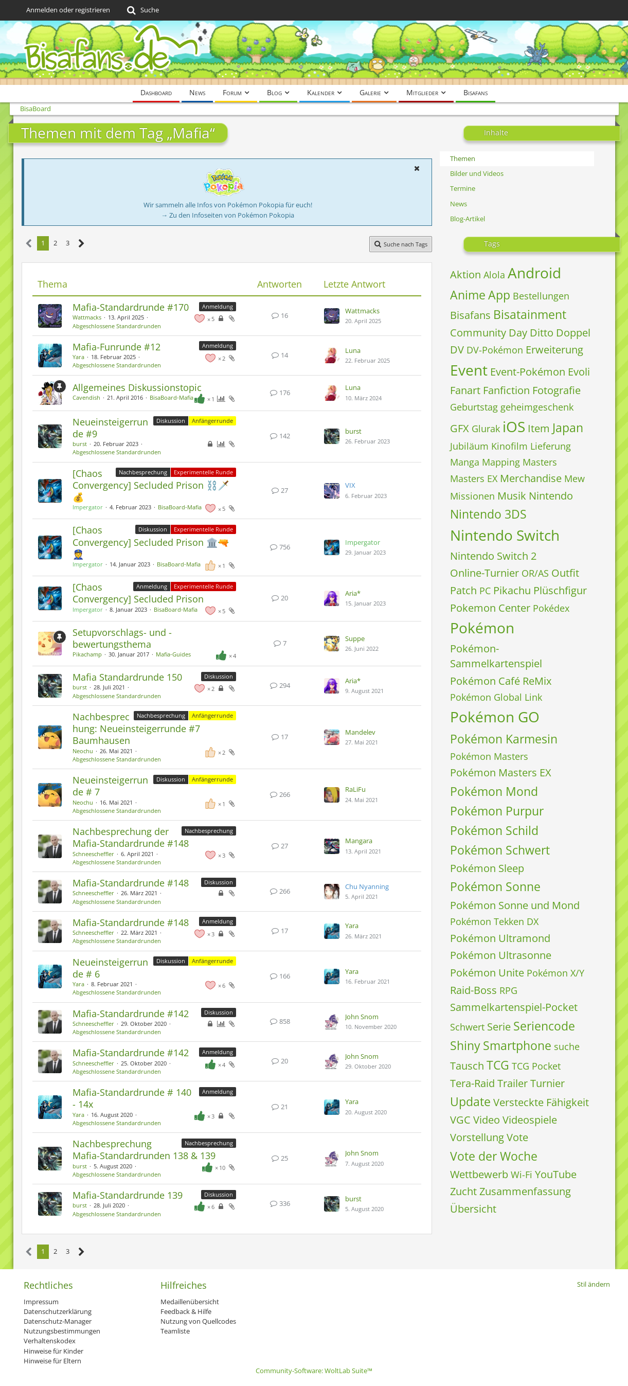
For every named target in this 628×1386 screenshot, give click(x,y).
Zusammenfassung (525, 1191)
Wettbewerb (479, 1174)
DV (457, 350)
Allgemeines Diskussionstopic (137, 387)
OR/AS (535, 573)
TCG (498, 1065)
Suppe (355, 638)
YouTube (556, 1174)
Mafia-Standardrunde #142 (131, 1013)
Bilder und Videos (477, 173)
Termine (462, 188)
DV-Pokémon (494, 350)
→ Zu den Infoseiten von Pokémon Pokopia (227, 215)
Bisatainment (529, 314)
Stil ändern (593, 1284)
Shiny (465, 1045)
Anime (468, 295)
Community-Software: (314, 1370)
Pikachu (512, 590)
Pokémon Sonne (495, 886)
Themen (462, 158)
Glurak (486, 428)
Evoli (579, 372)
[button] (417, 168)
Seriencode (544, 1026)
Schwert (467, 1027)
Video (486, 1120)
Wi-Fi (521, 1174)
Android (534, 272)
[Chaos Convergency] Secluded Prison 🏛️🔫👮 (151, 542)
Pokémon (482, 627)
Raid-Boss (473, 990)
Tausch (467, 1066)
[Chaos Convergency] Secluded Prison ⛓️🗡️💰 (151, 485)
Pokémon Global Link (496, 697)
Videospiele (530, 1120)
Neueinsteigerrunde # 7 (110, 786)
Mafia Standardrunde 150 (127, 677)
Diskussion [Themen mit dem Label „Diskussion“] (170, 420)
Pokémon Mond (494, 791)
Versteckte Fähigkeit (541, 1102)
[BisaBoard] (314, 53)
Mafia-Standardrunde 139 (128, 1195)
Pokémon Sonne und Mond (515, 905)
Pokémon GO (495, 716)
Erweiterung (554, 350)
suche (567, 1046)
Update (470, 1101)
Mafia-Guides (173, 654)
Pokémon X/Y (555, 973)
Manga (464, 462)
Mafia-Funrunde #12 (116, 347)
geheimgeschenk (536, 407)
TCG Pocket (536, 1066)
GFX (459, 428)
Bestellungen (541, 296)
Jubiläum (469, 446)
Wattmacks (87, 317)
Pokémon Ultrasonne (500, 955)
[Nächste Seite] (81, 243)
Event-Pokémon (527, 372)
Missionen (472, 496)
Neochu (83, 751)
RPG (508, 990)
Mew (574, 478)
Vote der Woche (493, 1156)
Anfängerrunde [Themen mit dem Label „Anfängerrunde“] (212, 420)
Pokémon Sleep (487, 868)
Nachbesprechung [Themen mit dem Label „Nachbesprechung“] (143, 472)
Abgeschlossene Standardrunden (117, 326)
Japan (567, 427)
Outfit (565, 573)
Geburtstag (474, 407)
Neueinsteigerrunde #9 (110, 428)
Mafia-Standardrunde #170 (131, 307)
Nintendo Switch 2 (493, 556)
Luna (353, 350)
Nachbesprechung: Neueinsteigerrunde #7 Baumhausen (136, 728)
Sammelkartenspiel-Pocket (514, 1007)
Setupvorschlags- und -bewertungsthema (122, 638)
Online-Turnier (484, 573)
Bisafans (470, 315)
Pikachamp (87, 654)
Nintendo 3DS (488, 514)
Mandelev (360, 732)
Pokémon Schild (494, 830)
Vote (517, 1137)
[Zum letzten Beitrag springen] (332, 316)
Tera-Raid (472, 1083)
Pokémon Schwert (500, 850)
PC (485, 590)
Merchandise (531, 478)
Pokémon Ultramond (500, 938)
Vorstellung (477, 1137)
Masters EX (473, 478)
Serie (499, 1027)
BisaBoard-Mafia (171, 397)
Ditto (541, 333)
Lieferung (550, 446)
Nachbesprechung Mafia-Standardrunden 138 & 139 (144, 1150)
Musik (511, 496)
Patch (463, 590)
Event (469, 370)
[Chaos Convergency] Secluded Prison (138, 593)
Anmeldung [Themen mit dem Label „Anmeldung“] (217, 306)
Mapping (501, 462)
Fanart (465, 390)
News (458, 203)
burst (80, 444)
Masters (540, 462)
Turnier (547, 1083)
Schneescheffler (93, 854)
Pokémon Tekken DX (494, 921)
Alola (494, 275)
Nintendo (551, 496)
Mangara (358, 840)
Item (539, 428)
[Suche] (142, 10)
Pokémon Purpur (497, 811)
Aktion (465, 274)
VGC (460, 1120)
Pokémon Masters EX (500, 772)
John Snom (362, 1016)
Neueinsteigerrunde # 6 (110, 968)
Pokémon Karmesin (504, 739)
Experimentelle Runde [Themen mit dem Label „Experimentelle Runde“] (203, 472)
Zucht (463, 1191)
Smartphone (517, 1045)
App (499, 295)
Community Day (488, 333)
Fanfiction (506, 390)
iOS (514, 426)
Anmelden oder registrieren (68, 9)
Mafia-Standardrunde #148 (131, 883)
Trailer (512, 1083)
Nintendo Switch (505, 535)
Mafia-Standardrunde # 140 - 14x (132, 1098)
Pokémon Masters (489, 756)
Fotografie (556, 390)
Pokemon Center (490, 608)
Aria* (353, 593)
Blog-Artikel (467, 218)
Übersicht (473, 1209)
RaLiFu (355, 789)
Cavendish (86, 397)
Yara (78, 357)
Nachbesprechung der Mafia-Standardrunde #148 (131, 837)
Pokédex (551, 608)
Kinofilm (509, 446)
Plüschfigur (560, 590)
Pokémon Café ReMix (500, 681)
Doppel (573, 333)
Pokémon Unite (487, 973)
